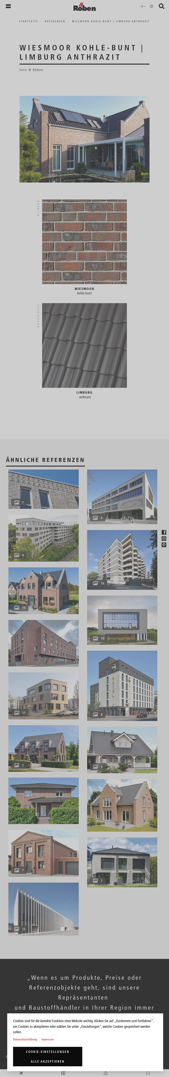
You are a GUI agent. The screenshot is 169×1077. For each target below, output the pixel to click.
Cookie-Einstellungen (47, 1052)
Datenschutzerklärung (25, 1039)
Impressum (48, 1039)
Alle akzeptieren (48, 1061)
